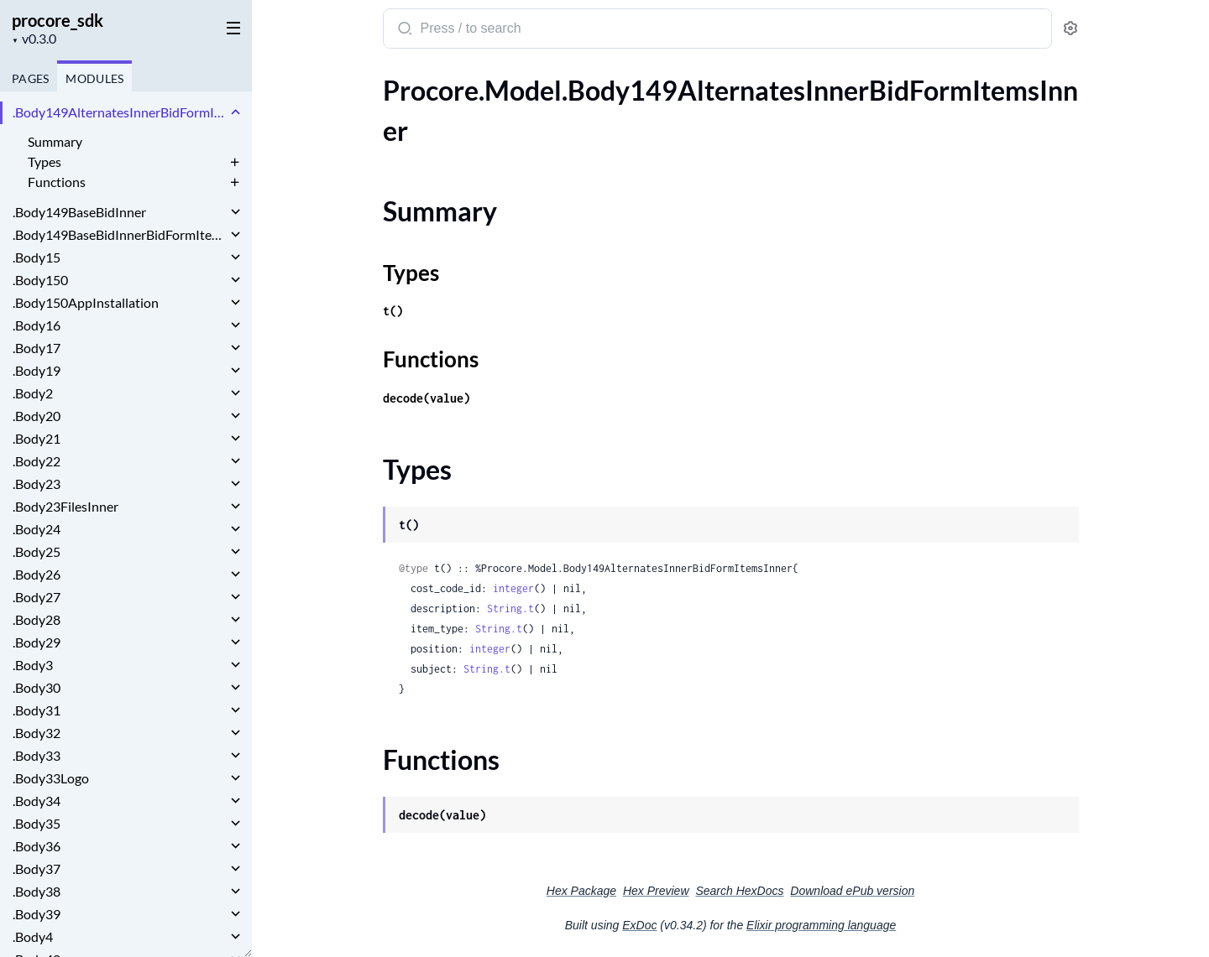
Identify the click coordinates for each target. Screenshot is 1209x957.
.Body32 (36, 733)
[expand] (235, 112)
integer (513, 588)
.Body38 (36, 891)
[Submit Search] (403, 30)
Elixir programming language (821, 925)
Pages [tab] (30, 78)
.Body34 (36, 801)
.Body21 (36, 438)
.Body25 (36, 551)
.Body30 (36, 687)
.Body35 (36, 823)
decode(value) (426, 398)
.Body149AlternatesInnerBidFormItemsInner (120, 112)
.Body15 (36, 257)
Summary (55, 141)
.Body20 (36, 416)
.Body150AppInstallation (86, 302)
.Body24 (36, 529)
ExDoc (639, 925)
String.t (510, 608)
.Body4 (33, 936)
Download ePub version (852, 890)
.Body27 (36, 597)
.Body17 (36, 348)
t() (393, 311)
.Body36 (36, 846)
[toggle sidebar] (230, 27)
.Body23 (36, 484)
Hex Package (581, 890)
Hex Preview (656, 890)
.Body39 (36, 914)
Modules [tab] (94, 78)
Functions (57, 182)
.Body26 (36, 574)
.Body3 (33, 665)
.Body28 (36, 619)
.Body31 (36, 710)
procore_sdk (57, 20)
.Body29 (36, 642)
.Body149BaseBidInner (79, 212)
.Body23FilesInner (65, 506)
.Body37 (36, 868)
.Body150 (40, 280)
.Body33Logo (51, 778)
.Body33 (36, 755)
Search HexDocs (739, 890)
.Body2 (33, 393)
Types (44, 161)
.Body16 (36, 325)
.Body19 (36, 370)
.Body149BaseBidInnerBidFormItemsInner (120, 234)
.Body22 (36, 461)
